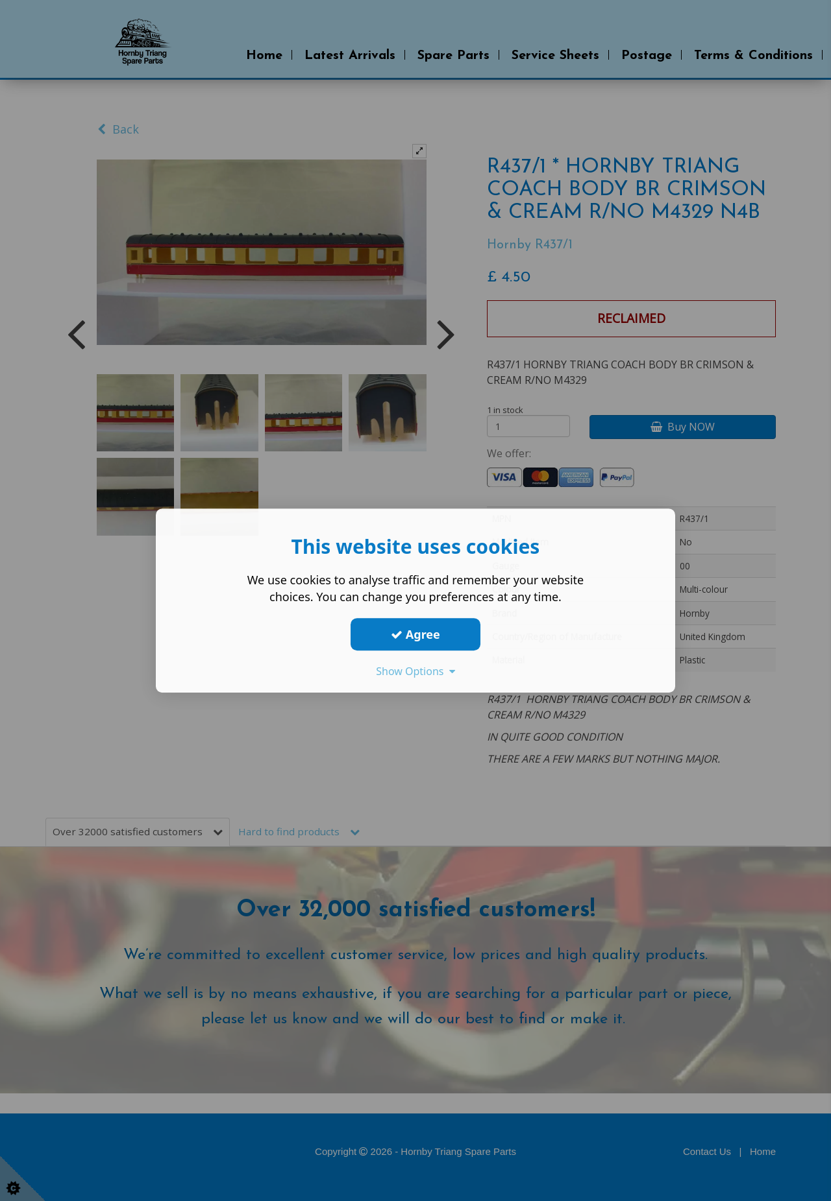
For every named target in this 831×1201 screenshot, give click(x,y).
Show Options (415, 671)
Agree (415, 634)
